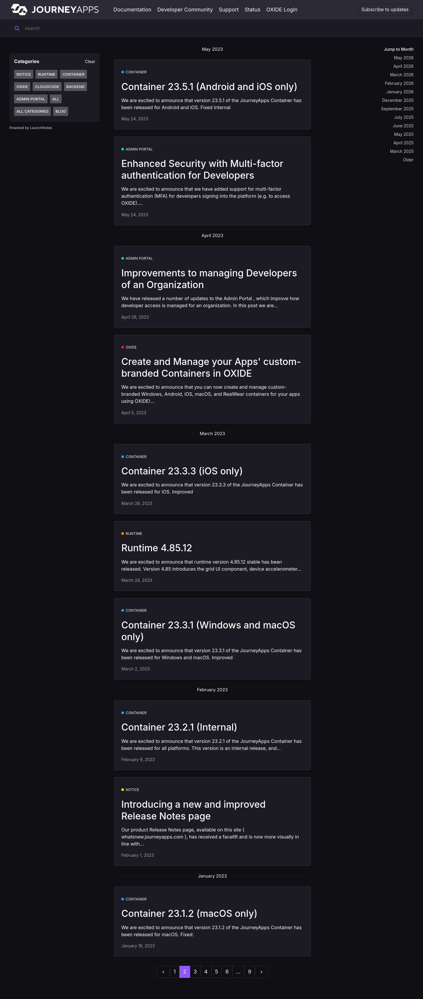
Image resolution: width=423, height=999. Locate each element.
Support (229, 9)
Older (408, 159)
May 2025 (404, 134)
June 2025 (403, 125)
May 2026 (404, 57)
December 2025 (398, 100)
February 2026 (399, 83)
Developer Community (185, 9)
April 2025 (403, 142)
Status (253, 9)
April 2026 (403, 66)
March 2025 (402, 151)
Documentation (132, 9)
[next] (261, 972)
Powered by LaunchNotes (30, 128)
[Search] (61, 28)
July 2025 (404, 117)
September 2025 (397, 108)
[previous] (163, 972)
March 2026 (402, 74)
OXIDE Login (281, 9)
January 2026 (400, 91)
